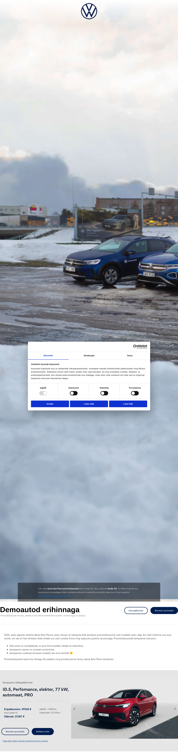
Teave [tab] (130, 355)
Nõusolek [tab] (48, 355)
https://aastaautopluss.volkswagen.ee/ (54, 595)
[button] (74, 708)
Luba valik (89, 404)
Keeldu (49, 404)
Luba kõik (128, 404)
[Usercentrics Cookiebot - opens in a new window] (135, 347)
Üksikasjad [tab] (89, 355)
